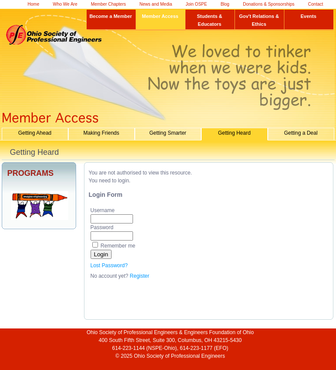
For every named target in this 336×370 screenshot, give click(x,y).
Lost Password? (109, 265)
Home (33, 4)
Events (308, 16)
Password (102, 227)
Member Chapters (108, 4)
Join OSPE (196, 4)
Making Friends (101, 133)
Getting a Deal (301, 133)
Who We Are (65, 4)
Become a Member (110, 16)
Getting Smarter (167, 133)
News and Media (156, 4)
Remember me (118, 246)
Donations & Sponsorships (268, 4)
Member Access (160, 16)
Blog (224, 4)
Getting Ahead (34, 133)
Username (103, 210)
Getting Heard (234, 133)
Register (140, 276)
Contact (315, 4)
